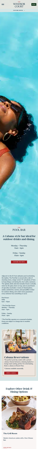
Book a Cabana (11, 373)
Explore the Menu (19, 262)
